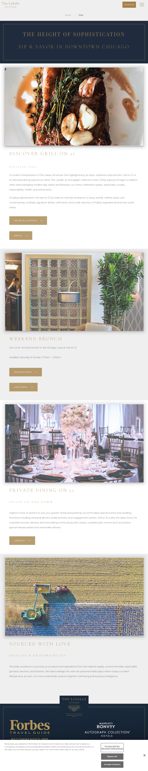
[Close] (144, 755)
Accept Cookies (112, 764)
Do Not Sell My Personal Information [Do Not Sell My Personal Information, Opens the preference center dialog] (112, 747)
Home (68, 15)
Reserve (129, 4)
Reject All (112, 756)
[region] (74, 755)
